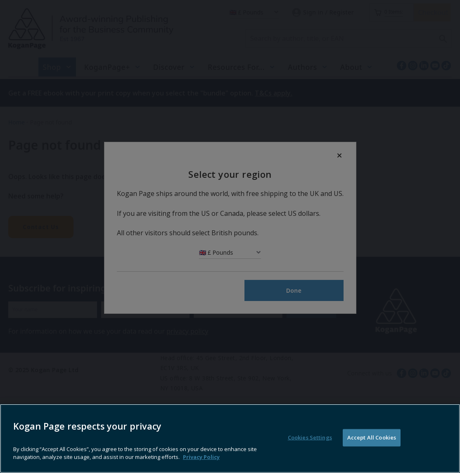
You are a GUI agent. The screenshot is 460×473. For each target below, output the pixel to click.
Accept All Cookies (371, 452)
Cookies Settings (310, 452)
